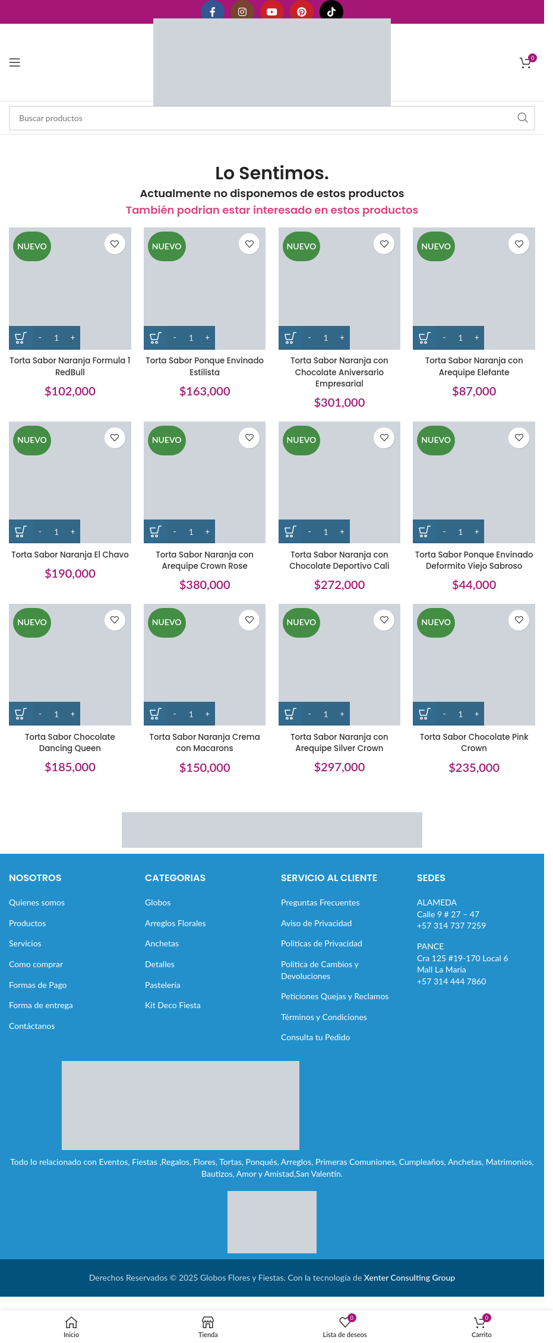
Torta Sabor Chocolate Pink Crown (476, 752)
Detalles (160, 970)
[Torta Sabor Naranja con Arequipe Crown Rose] (204, 482)
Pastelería (163, 991)
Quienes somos (37, 909)
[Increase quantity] (72, 334)
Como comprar (36, 970)
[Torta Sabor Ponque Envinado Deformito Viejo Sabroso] (476, 482)
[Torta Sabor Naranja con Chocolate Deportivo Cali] (340, 482)
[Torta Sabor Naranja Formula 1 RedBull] (68, 286)
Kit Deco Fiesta (173, 1011)
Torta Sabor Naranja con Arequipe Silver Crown (340, 752)
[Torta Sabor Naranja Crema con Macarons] (204, 676)
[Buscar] (272, 118)
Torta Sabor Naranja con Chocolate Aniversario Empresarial (340, 367)
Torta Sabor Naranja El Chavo (68, 557)
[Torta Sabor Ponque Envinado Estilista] (204, 286)
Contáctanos (32, 1032)
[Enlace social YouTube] (272, 12)
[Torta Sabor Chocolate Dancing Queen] (68, 676)
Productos (27, 929)
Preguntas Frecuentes (320, 909)
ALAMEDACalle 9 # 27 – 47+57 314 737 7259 (451, 920)
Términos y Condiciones (324, 1023)
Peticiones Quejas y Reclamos (334, 1002)
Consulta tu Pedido (315, 1044)
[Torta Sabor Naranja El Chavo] (68, 482)
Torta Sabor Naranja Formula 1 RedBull (68, 362)
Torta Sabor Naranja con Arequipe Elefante (476, 362)
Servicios (25, 950)
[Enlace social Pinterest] (302, 12)
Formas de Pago (38, 991)
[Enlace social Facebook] (213, 12)
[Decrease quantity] (40, 334)
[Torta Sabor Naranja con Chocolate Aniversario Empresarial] (340, 286)
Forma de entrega (41, 1011)
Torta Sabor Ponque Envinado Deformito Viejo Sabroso (476, 563)
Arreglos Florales (175, 929)
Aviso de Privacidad (316, 929)
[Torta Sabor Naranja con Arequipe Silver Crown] (340, 676)
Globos (157, 909)
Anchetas (162, 950)
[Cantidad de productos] (56, 334)
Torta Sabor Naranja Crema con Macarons (204, 752)
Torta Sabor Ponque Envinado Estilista (204, 362)
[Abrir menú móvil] (15, 62)
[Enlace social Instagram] (242, 12)
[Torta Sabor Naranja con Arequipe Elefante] (476, 286)
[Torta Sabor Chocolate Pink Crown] (476, 676)
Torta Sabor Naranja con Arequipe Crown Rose (204, 557)
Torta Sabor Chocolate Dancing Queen (68, 752)
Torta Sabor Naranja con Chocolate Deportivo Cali (339, 557)
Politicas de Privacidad (321, 950)
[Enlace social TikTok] (331, 12)
